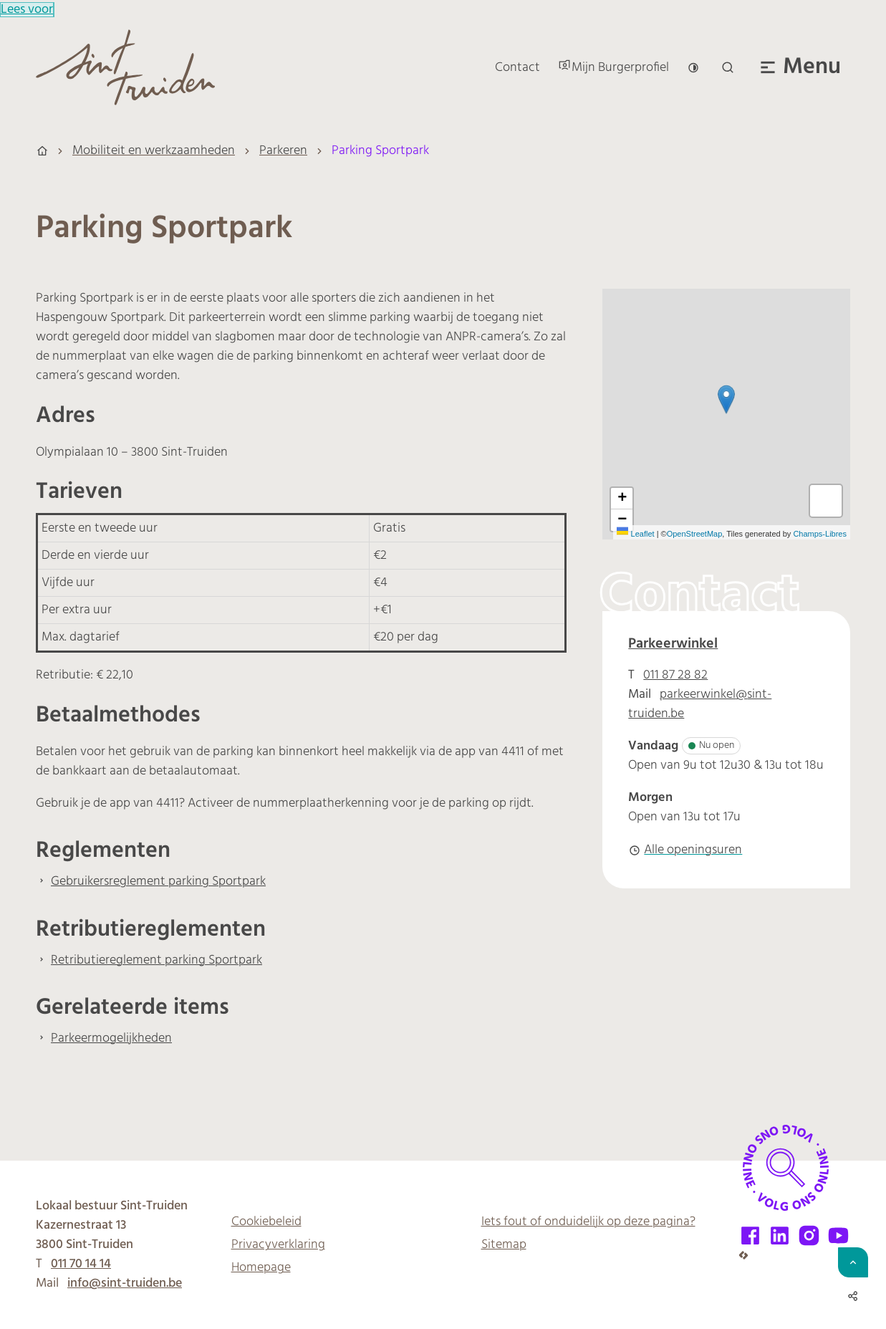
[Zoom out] (621, 520)
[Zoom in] (621, 498)
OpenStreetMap (695, 533)
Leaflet (635, 533)
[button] (726, 399)
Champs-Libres (820, 533)
